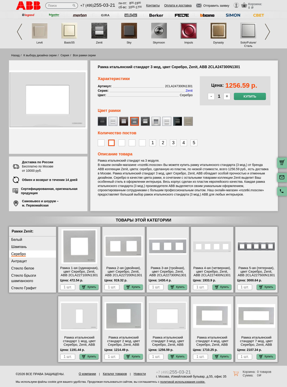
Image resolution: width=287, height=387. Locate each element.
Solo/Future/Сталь (248, 44)
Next (267, 32)
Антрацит (19, 261)
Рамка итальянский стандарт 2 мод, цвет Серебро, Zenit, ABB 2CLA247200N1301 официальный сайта (123, 345)
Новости (140, 374)
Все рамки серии (84, 55)
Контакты (153, 5)
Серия (65, 55)
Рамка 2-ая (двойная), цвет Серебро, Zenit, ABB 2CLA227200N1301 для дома (123, 273)
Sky (129, 42)
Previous (19, 32)
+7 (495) (97, 5)
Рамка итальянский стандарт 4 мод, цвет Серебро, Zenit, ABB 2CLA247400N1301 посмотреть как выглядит (212, 346)
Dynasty (218, 42)
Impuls (188, 42)
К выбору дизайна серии (40, 55)
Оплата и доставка (177, 5)
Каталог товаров (115, 374)
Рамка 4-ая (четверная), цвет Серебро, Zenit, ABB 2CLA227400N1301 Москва (212, 273)
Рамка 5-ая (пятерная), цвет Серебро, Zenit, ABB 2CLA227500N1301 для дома (256, 273)
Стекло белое (22, 268)
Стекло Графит (24, 288)
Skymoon (159, 42)
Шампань (19, 247)
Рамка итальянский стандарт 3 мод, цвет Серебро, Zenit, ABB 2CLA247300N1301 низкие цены (167, 345)
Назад (15, 55)
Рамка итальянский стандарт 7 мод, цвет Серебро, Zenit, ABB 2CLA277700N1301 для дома (256, 345)
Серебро (18, 254)
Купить (250, 96)
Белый (16, 239)
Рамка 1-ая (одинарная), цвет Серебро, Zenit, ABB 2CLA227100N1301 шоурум (79, 273)
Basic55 (69, 42)
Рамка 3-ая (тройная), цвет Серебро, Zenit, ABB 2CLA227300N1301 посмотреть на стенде (168, 273)
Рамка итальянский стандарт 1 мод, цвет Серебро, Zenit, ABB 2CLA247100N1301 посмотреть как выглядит (79, 346)
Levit (40, 42)
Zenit (99, 42)
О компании (87, 374)
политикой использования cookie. (182, 381)
